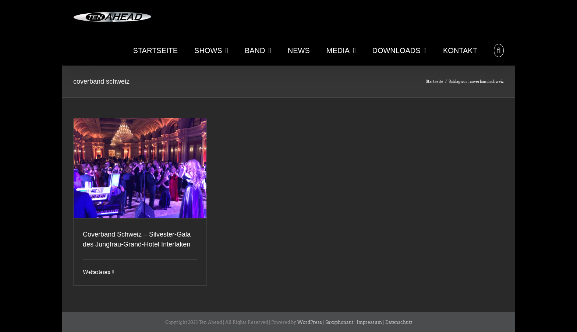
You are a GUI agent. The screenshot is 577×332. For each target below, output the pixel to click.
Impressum (369, 322)
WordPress (309, 322)
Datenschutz (398, 322)
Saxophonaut (339, 322)
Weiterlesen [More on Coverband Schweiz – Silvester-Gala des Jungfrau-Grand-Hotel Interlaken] (96, 272)
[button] (499, 50)
